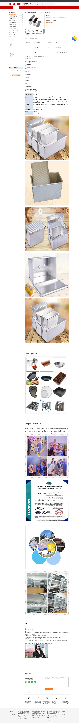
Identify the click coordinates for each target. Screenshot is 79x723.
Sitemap (63, 716)
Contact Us (43, 7)
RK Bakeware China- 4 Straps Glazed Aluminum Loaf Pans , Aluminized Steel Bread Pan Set (38, 716)
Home (11, 7)
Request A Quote (51, 7)
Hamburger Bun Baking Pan (14, 30)
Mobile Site (64, 717)
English (68, 0)
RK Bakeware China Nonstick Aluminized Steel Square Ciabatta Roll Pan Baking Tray (37, 703)
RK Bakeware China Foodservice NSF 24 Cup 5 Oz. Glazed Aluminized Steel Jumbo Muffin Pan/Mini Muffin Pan (53, 720)
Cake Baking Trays (12, 18)
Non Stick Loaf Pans (12, 34)
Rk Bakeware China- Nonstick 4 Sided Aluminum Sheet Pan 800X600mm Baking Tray (23, 715)
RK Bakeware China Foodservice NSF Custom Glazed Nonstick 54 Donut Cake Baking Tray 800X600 (53, 712)
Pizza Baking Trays (12, 22)
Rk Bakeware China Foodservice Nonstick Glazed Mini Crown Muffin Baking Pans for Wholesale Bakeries (47, 703)
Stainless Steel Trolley (13, 36)
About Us (22, 7)
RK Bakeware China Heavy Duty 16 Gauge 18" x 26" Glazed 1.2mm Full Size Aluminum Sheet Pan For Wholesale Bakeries (17, 46)
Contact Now (50, 22)
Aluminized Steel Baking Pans (14, 32)
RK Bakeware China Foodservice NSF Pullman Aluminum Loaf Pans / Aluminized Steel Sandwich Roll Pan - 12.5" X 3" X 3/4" (38, 713)
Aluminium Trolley (12, 38)
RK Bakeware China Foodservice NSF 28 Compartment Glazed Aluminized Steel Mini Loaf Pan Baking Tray (28, 703)
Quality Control (36, 7)
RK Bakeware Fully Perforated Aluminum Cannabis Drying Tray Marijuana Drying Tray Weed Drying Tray (65, 703)
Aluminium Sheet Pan (19, 10)
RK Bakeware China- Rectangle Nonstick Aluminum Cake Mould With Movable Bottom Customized (24, 712)
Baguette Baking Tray (12, 26)
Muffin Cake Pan (12, 20)
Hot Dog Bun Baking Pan (13, 28)
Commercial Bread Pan (13, 16)
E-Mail (63, 714)
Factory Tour (28, 7)
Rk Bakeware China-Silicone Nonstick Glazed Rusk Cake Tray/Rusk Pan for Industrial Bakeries (38, 720)
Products (16, 7)
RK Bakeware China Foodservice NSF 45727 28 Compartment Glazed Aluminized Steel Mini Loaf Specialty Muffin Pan (53, 716)
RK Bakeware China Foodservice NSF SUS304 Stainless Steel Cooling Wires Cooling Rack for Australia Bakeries (56, 704)
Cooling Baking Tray (12, 24)
